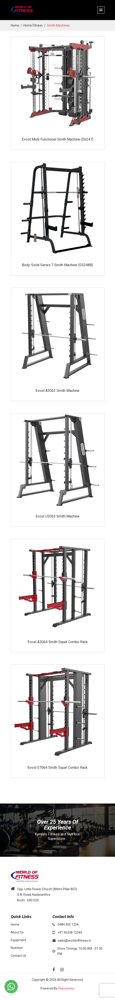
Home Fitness (33, 25)
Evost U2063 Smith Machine (57, 516)
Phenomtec (66, 988)
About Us (17, 932)
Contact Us (18, 955)
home (15, 25)
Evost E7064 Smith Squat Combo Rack (57, 767)
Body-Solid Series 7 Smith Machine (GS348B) (57, 265)
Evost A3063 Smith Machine (57, 391)
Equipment (18, 940)
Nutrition (17, 948)
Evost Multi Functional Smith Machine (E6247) (57, 139)
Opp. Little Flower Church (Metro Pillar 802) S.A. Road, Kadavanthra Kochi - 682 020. (47, 894)
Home (15, 924)
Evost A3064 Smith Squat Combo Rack (57, 642)
